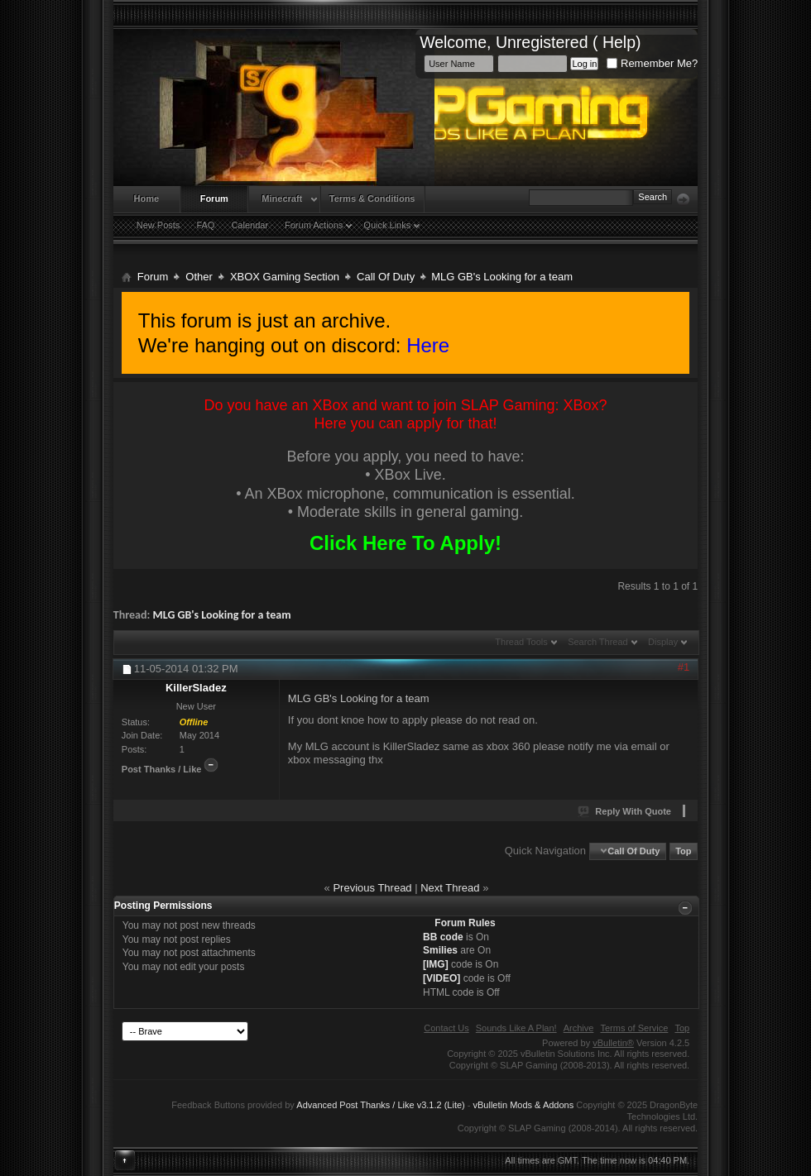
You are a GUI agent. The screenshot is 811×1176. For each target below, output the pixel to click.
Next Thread (449, 888)
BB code (443, 937)
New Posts (158, 225)
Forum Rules (464, 923)
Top (683, 851)
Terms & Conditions (372, 198)
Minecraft (282, 198)
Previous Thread (372, 888)
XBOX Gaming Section (284, 276)
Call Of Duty (386, 276)
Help (619, 42)
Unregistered (542, 42)
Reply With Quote (625, 811)
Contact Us (446, 1028)
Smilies (440, 950)
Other (199, 276)
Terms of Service (634, 1028)
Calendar (249, 225)
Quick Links (386, 225)
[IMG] (436, 964)
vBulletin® (613, 1043)
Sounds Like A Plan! (516, 1028)
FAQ (205, 225)
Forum (214, 198)
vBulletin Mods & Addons (523, 1105)
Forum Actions (314, 225)
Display (663, 642)
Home (147, 198)
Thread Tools (521, 642)
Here (427, 345)
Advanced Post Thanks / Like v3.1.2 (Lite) (380, 1105)
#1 (683, 667)
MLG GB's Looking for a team (222, 615)
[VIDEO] (441, 978)
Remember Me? (652, 63)
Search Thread (598, 642)
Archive (579, 1028)
